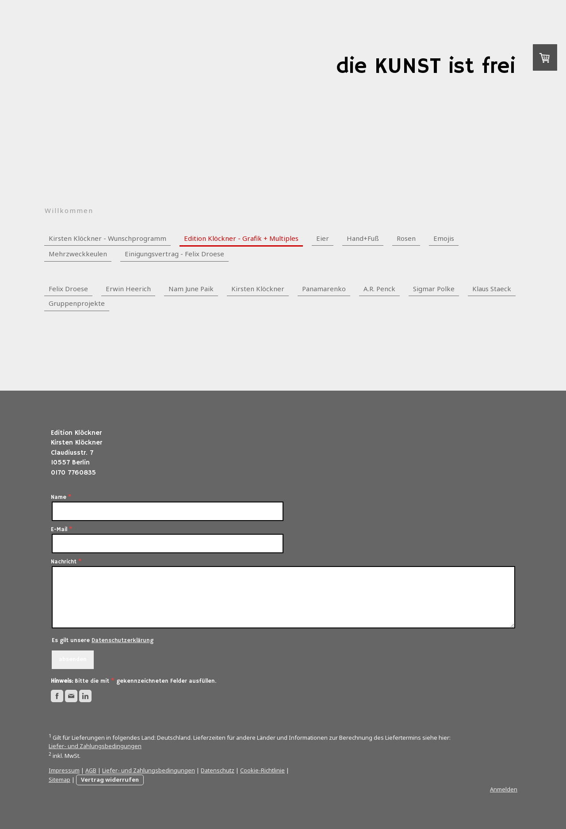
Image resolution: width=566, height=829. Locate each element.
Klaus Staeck (491, 288)
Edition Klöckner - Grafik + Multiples (241, 238)
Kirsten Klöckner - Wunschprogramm (107, 238)
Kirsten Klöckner (257, 288)
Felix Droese (68, 288)
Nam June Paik (191, 288)
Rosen (406, 238)
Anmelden (503, 789)
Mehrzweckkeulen (78, 253)
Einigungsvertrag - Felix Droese (174, 253)
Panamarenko (324, 288)
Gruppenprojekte (77, 303)
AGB (90, 770)
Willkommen (69, 210)
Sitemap (59, 779)
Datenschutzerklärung (122, 640)
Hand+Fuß (363, 238)
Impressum (64, 770)
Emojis (443, 238)
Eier (322, 238)
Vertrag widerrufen (110, 779)
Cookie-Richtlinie (262, 770)
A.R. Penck (379, 288)
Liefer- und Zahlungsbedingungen (95, 746)
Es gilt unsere (102, 640)
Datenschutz (217, 770)
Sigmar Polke (434, 288)
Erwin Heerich (128, 288)
